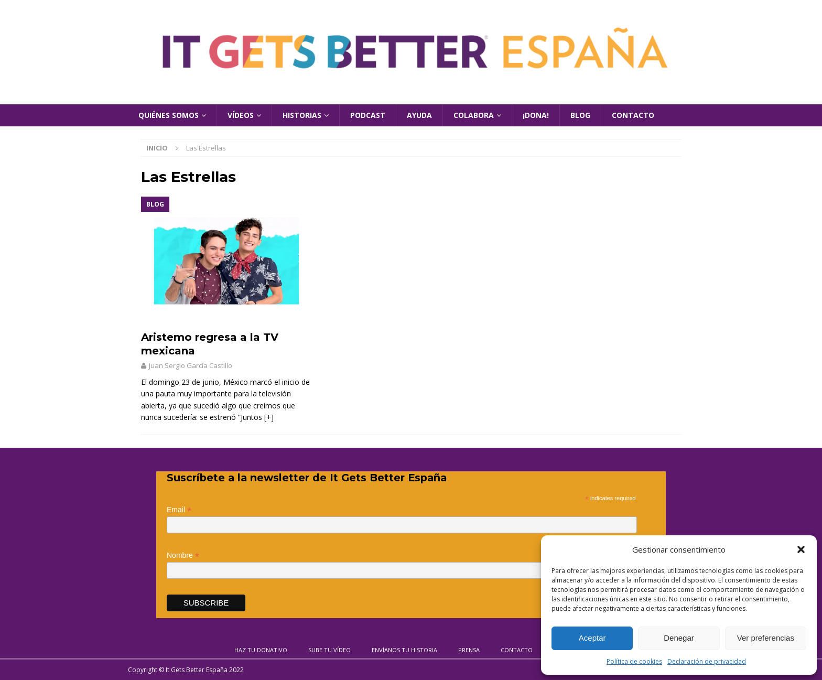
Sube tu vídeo (329, 650)
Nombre (183, 555)
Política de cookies (634, 661)
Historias (302, 115)
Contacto (633, 115)
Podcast (367, 115)
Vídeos (241, 115)
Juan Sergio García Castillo (190, 365)
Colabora (473, 115)
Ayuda (419, 115)
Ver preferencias (765, 637)
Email (179, 510)
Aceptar (592, 637)
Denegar (679, 637)
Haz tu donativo (260, 650)
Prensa (469, 650)
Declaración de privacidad (706, 661)
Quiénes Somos (168, 115)
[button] (801, 549)
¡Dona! (536, 115)
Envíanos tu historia (404, 650)
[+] (269, 417)
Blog (580, 115)
